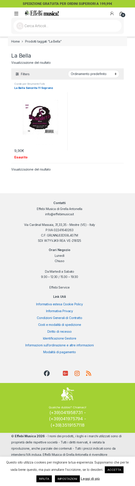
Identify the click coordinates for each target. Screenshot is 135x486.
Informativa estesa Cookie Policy (59, 304)
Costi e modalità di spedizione (59, 325)
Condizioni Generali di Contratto (59, 318)
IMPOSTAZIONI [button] (67, 478)
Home (15, 41)
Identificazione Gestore (59, 338)
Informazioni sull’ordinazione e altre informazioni (59, 345)
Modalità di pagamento (59, 352)
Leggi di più (90, 479)
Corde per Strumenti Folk (29, 83)
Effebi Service (59, 287)
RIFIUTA (44, 478)
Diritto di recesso (59, 331)
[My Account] (112, 13)
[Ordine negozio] (93, 74)
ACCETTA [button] (114, 469)
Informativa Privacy (59, 311)
